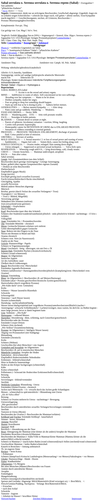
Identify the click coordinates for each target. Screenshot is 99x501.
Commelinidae (81, 58)
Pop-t (3, 50)
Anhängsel (43, 43)
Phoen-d (4, 48)
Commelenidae (14, 43)
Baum (26, 43)
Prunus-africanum (9, 53)
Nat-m (5, 11)
